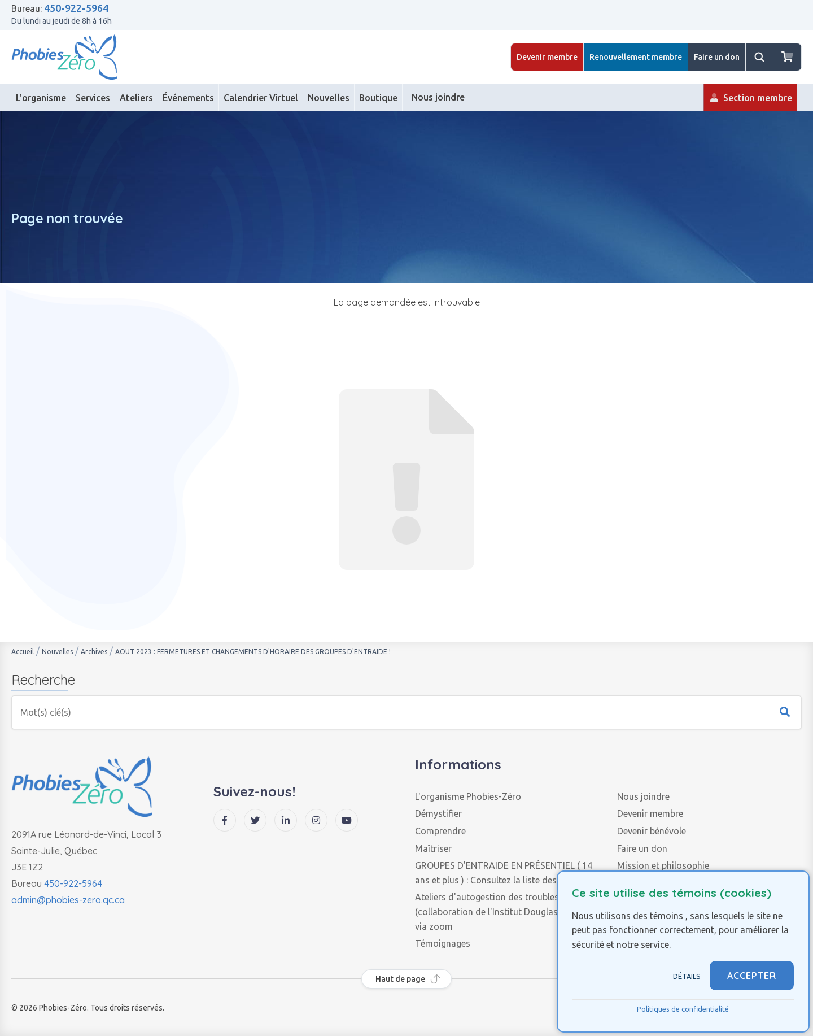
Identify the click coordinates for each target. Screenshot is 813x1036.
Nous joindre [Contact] (438, 101)
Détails (687, 976)
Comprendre (440, 831)
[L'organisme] (41, 97)
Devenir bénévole (651, 831)
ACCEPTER (751, 975)
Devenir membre (547, 57)
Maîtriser (433, 848)
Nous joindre (643, 796)
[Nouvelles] (329, 97)
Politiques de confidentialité (683, 1009)
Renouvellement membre (635, 57)
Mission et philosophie (663, 865)
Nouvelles (57, 651)
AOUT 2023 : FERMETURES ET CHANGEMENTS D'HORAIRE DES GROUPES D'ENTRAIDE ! (253, 651)
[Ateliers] (136, 97)
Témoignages (442, 943)
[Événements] (188, 97)
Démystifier (438, 813)
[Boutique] (379, 97)
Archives (94, 651)
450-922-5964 (76, 8)
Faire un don (717, 57)
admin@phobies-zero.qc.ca (68, 900)
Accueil (22, 651)
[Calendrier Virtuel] (261, 97)
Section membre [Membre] (750, 102)
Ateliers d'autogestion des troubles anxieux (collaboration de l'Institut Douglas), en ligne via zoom (505, 911)
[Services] (93, 97)
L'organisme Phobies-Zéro (468, 796)
